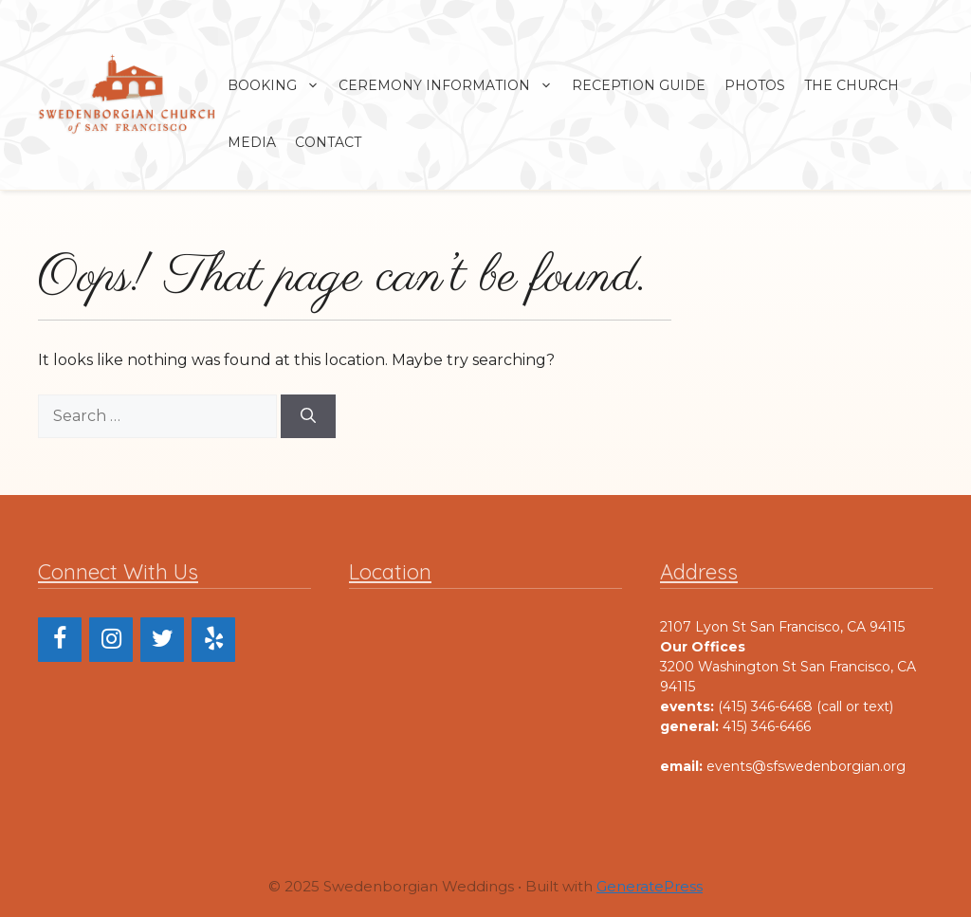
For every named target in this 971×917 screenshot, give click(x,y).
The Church (851, 85)
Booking (278, 85)
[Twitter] (162, 639)
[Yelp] (213, 639)
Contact (328, 142)
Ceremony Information (450, 85)
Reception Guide (638, 85)
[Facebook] (60, 639)
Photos (754, 85)
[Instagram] (111, 639)
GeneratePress (649, 886)
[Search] (308, 416)
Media (252, 142)
